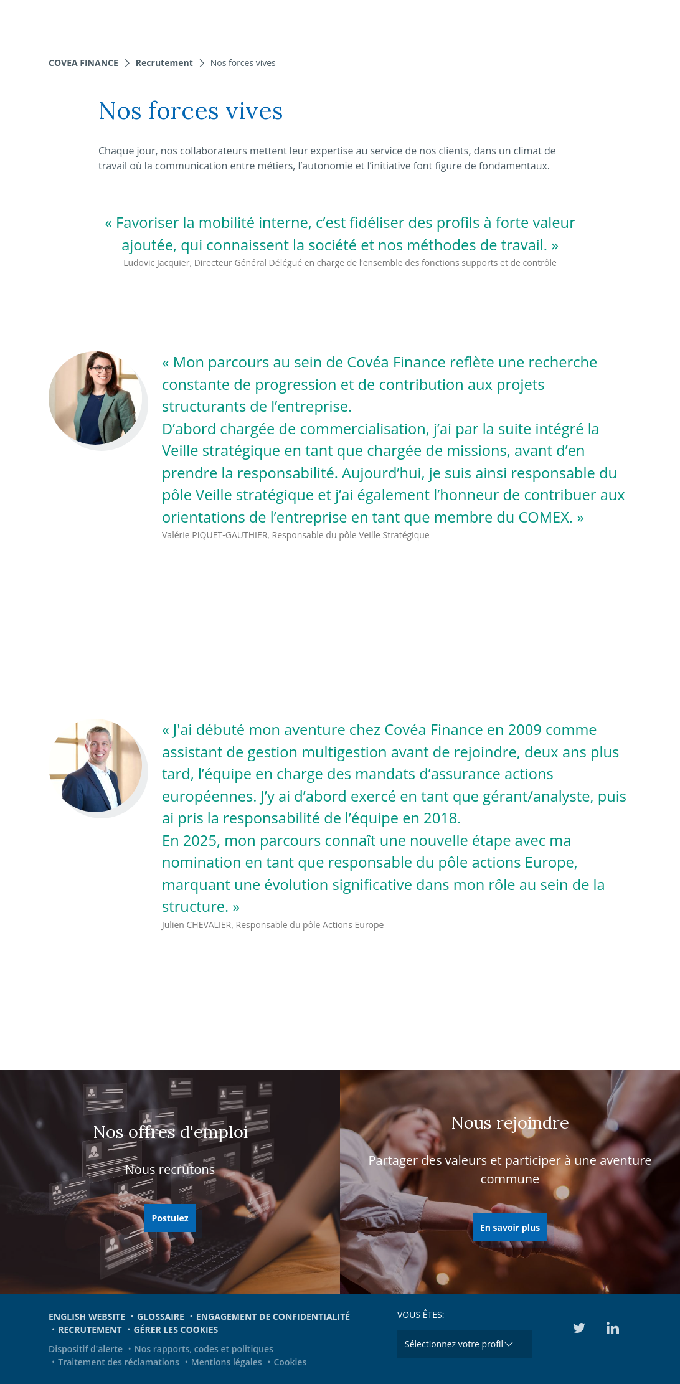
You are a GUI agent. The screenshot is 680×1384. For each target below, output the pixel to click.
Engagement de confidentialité (273, 1316)
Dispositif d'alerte (86, 1349)
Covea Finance (83, 63)
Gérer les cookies (175, 1329)
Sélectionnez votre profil (454, 1344)
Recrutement (164, 63)
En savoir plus (510, 1227)
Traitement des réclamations (118, 1362)
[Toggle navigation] (663, 22)
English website (87, 1316)
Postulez (169, 1218)
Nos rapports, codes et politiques (204, 1349)
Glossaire (160, 1316)
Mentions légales (226, 1362)
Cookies (289, 1362)
